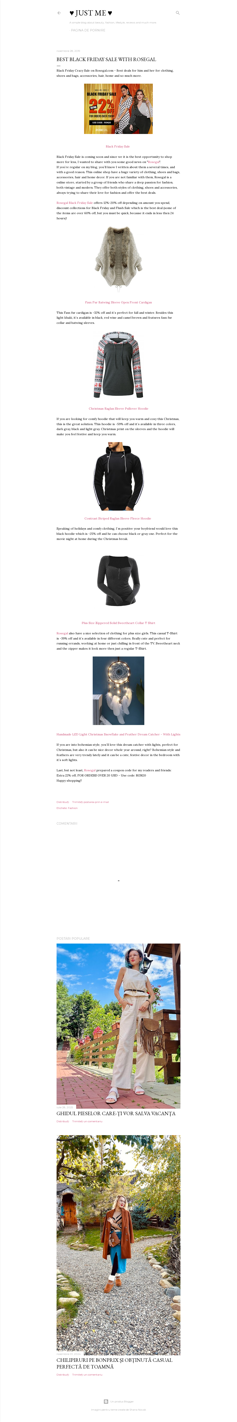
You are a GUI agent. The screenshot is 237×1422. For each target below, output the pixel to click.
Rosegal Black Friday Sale (75, 203)
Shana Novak (137, 1409)
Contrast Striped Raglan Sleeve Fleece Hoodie (119, 518)
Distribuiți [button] (63, 802)
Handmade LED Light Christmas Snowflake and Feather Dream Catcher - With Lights (118, 734)
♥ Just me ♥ (90, 13)
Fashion (73, 808)
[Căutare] (177, 12)
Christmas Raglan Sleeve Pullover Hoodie (118, 408)
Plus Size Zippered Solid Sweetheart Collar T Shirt (118, 623)
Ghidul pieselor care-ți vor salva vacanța (116, 1113)
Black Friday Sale (118, 146)
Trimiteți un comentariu (87, 1121)
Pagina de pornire (88, 30)
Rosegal (153, 162)
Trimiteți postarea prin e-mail (90, 802)
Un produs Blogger (118, 1401)
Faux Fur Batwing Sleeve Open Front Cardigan (118, 302)
